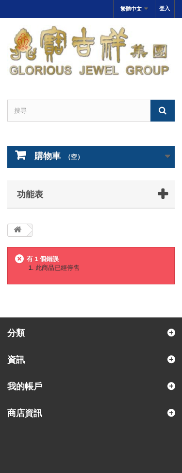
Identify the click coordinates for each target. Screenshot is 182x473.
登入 (164, 8)
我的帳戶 (24, 386)
